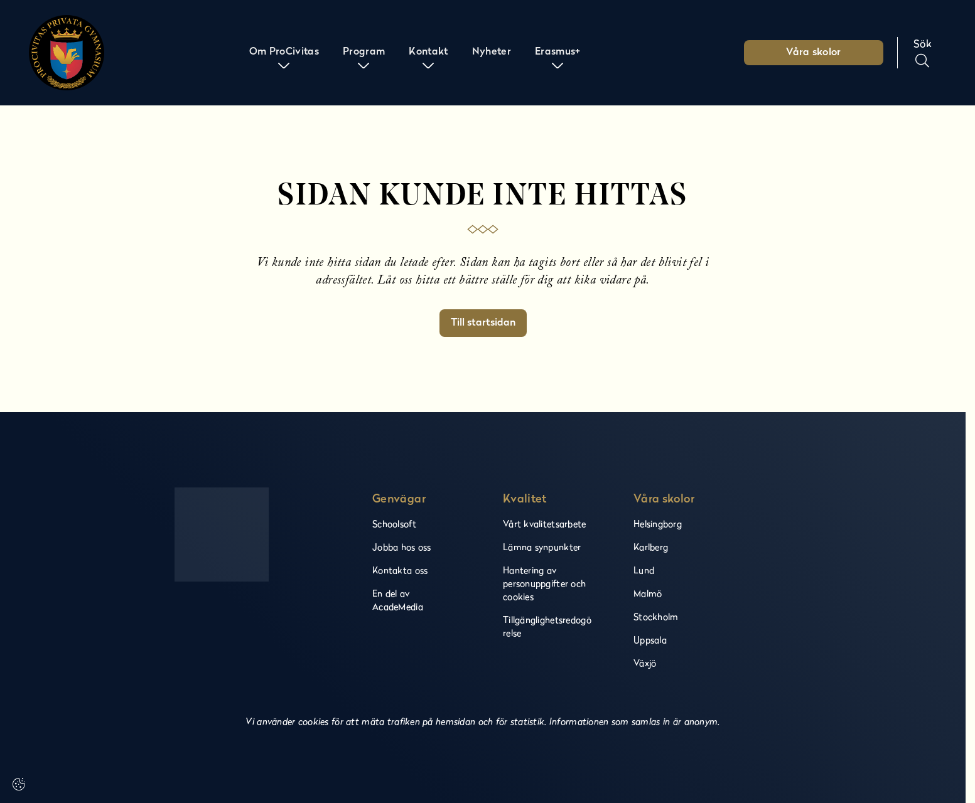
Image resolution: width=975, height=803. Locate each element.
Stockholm (656, 616)
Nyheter (490, 52)
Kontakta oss (400, 570)
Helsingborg (657, 523)
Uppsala (650, 640)
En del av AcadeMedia (397, 599)
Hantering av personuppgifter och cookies (544, 583)
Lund (643, 570)
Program (363, 52)
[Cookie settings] (19, 784)
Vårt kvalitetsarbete (544, 523)
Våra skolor (813, 53)
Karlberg (650, 547)
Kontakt (427, 52)
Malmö (647, 593)
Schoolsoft (394, 523)
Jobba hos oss (401, 547)
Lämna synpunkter (542, 547)
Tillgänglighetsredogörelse (547, 626)
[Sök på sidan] (922, 52)
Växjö (644, 663)
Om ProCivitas (284, 52)
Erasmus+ (556, 52)
